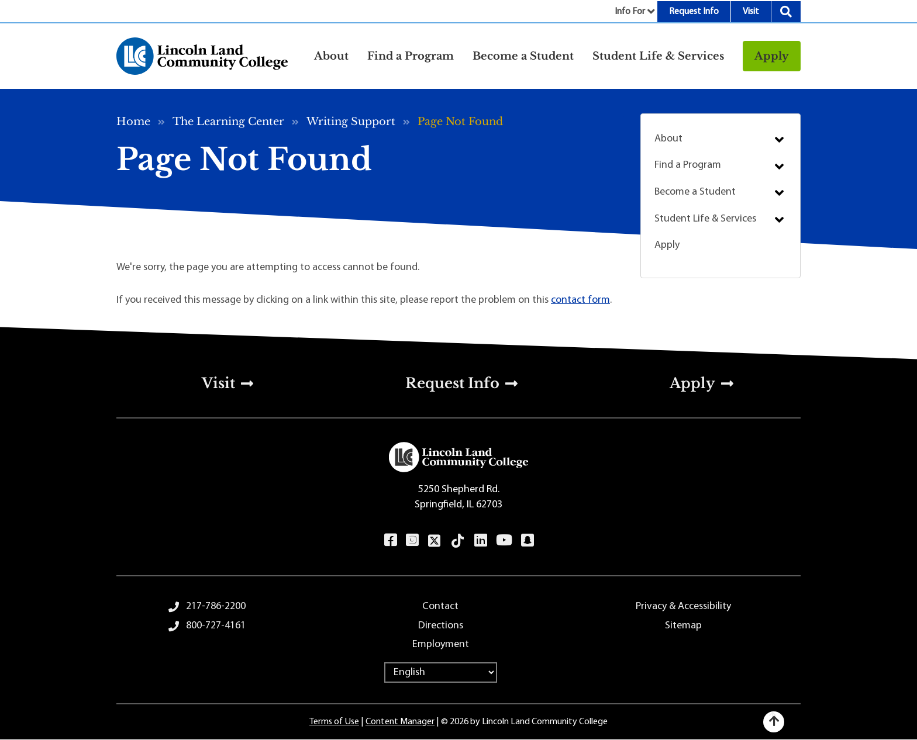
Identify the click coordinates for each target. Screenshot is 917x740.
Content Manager (400, 722)
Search (786, 11)
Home (133, 121)
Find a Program (687, 165)
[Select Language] (440, 672)
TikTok (458, 541)
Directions (440, 625)
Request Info (694, 11)
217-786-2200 (216, 606)
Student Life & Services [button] (658, 56)
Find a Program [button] (410, 56)
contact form (580, 300)
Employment (440, 644)
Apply (771, 56)
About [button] (331, 56)
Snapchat (527, 540)
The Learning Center (228, 121)
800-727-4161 (216, 625)
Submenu (779, 139)
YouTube (504, 540)
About (668, 138)
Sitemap (683, 625)
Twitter (435, 541)
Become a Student (695, 192)
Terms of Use (334, 722)
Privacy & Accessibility (683, 606)
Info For (630, 11)
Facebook (390, 540)
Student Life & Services (705, 218)
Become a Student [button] (523, 56)
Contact (440, 606)
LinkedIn (480, 540)
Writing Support (350, 121)
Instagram (412, 540)
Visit (751, 11)
